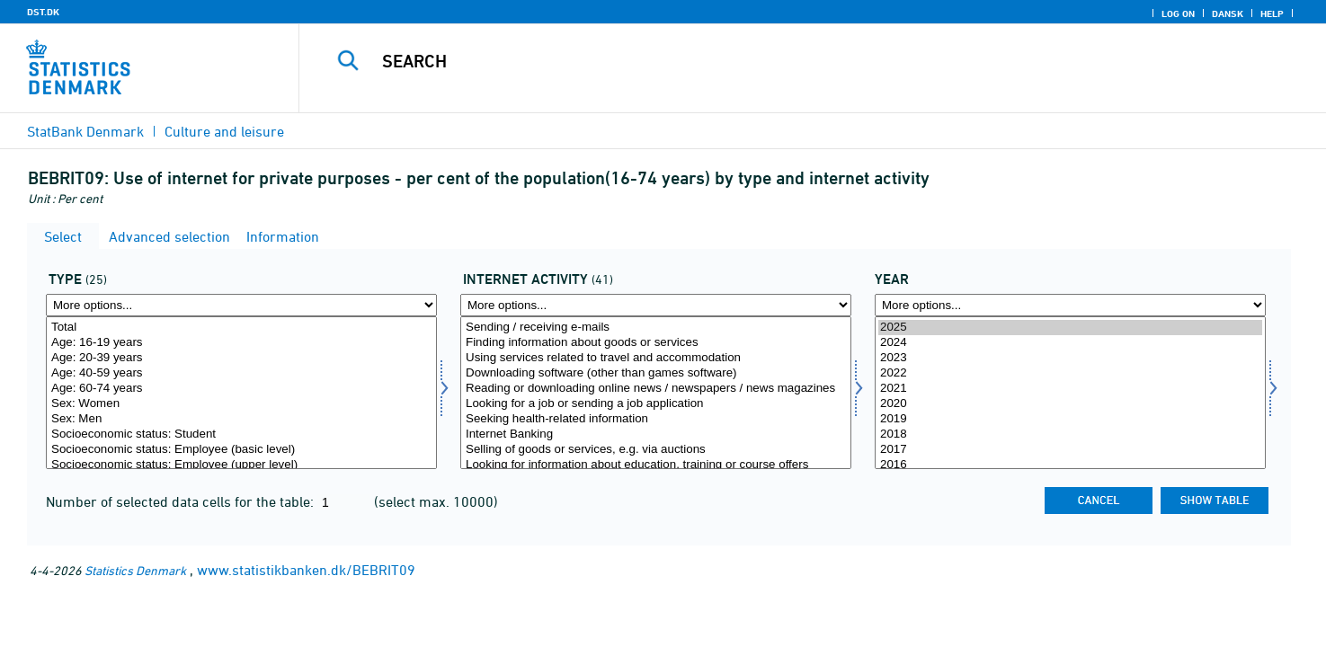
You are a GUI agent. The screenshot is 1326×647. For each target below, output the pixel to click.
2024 (1070, 342)
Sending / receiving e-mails (656, 327)
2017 (1070, 449)
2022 (1070, 373)
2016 (1070, 465)
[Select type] (241, 392)
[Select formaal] (655, 392)
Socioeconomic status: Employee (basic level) (241, 449)
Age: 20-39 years (241, 358)
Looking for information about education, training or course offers (656, 465)
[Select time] (1070, 392)
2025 (1070, 327)
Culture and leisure (224, 131)
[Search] (780, 61)
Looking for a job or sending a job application (656, 404)
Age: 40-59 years (241, 373)
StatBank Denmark (85, 131)
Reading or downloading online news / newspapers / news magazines (656, 388)
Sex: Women (241, 404)
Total (241, 327)
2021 (1070, 388)
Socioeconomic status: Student (241, 434)
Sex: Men (241, 419)
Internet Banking (656, 434)
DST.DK (43, 11)
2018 (1070, 434)
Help (1272, 13)
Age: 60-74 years (241, 388)
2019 (1070, 419)
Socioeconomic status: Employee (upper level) (241, 465)
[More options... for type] (241, 305)
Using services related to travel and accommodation (656, 358)
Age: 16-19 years (241, 342)
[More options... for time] (1070, 305)
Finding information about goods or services (656, 342)
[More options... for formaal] (655, 305)
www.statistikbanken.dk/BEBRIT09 (306, 570)
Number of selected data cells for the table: (181, 501)
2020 (1070, 404)
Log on (1178, 13)
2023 (1070, 358)
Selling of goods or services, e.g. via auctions (656, 449)
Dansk (1227, 13)
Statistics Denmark (135, 570)
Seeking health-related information (656, 419)
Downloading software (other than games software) (656, 373)
